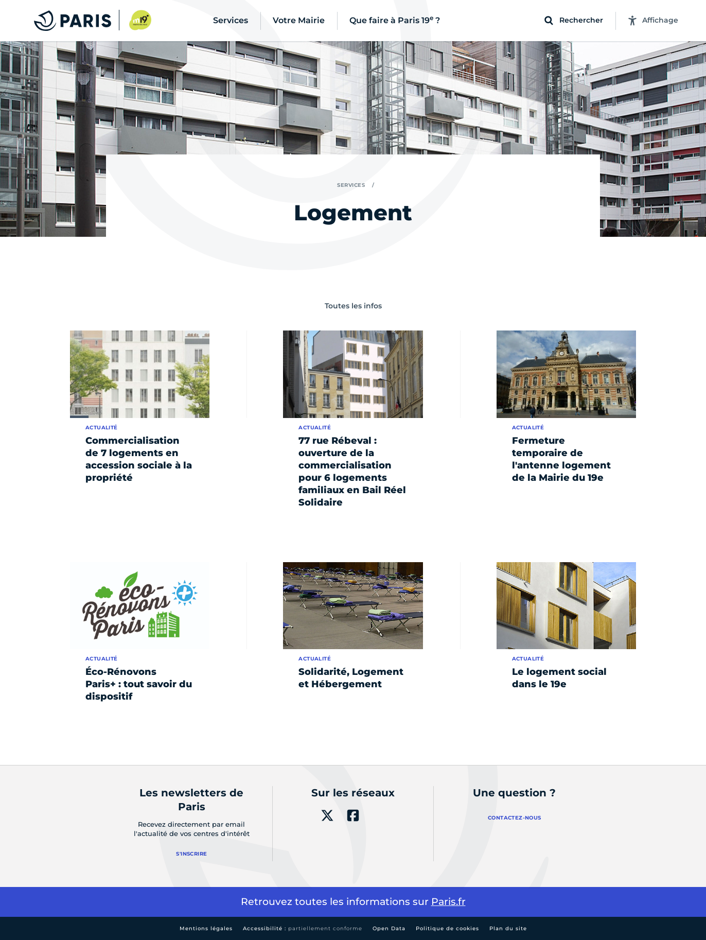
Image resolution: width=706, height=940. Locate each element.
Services (351, 185)
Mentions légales (206, 928)
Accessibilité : (302, 928)
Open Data (389, 928)
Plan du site (508, 928)
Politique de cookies (447, 928)
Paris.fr (448, 902)
